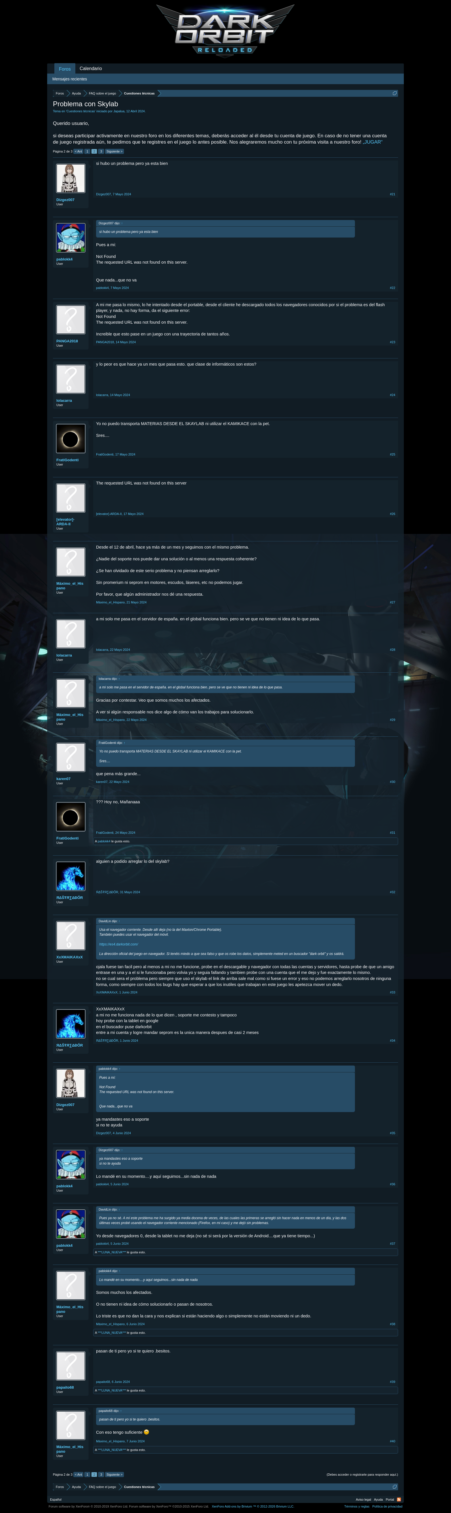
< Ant (78, 151)
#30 (392, 781)
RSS (399, 1499)
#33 (392, 992)
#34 (392, 1040)
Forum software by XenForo (88, 1506)
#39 (392, 1381)
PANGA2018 (67, 341)
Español (56, 1499)
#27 (392, 602)
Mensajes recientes (69, 79)
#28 (392, 649)
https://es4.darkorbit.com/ (118, 944)
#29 (392, 719)
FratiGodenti (67, 460)
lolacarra (64, 400)
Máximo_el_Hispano (69, 585)
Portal (390, 1499)
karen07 (63, 779)
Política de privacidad (387, 1506)
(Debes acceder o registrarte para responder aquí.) (362, 1474)
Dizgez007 (65, 200)
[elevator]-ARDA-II (65, 521)
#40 (392, 1441)
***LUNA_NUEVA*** (112, 1252)
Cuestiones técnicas (80, 111)
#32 (392, 892)
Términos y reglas (356, 1506)
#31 (392, 832)
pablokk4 (64, 259)
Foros (65, 69)
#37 (392, 1243)
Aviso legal (363, 1499)
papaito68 (65, 1387)
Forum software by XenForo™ (169, 1506)
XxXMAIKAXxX (69, 957)
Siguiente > (114, 151)
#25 (392, 454)
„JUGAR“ (373, 142)
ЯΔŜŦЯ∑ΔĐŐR (69, 898)
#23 (392, 342)
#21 (392, 194)
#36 (392, 1184)
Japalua (119, 111)
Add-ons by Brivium (253, 1506)
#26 (392, 514)
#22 (392, 288)
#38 (392, 1324)
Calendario (91, 68)
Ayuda (378, 1499)
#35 (392, 1133)
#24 (392, 395)
